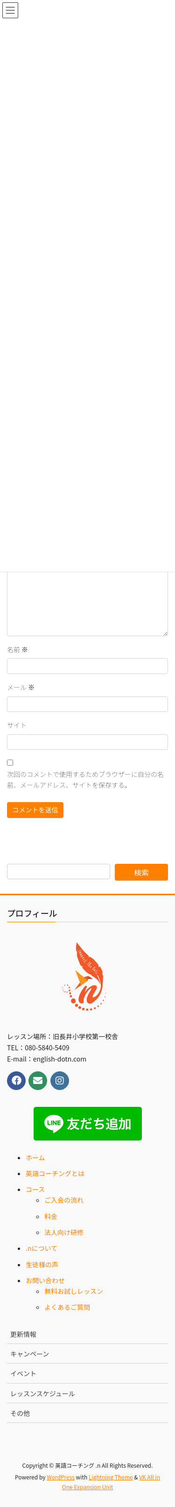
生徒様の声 (42, 1264)
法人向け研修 (64, 1232)
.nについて (41, 1248)
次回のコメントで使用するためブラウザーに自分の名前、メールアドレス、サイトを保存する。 (85, 779)
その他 (20, 1413)
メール (21, 687)
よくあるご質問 (67, 1307)
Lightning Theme (111, 1477)
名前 (17, 649)
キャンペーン (29, 1353)
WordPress (61, 1477)
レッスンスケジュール (42, 1393)
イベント (23, 1373)
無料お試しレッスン (73, 1291)
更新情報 (23, 1334)
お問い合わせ (45, 1280)
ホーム (35, 1157)
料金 (50, 1216)
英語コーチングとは (55, 1173)
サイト (17, 725)
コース (35, 1189)
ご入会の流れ (64, 1200)
